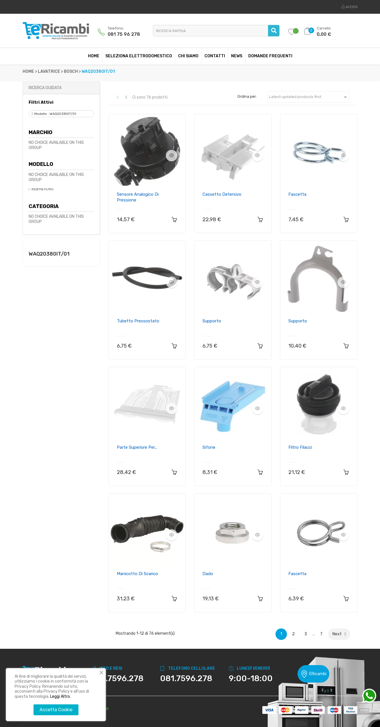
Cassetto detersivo (221, 194)
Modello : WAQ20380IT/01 (55, 114)
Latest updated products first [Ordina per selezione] (309, 97)
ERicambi (313, 674)
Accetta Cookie (56, 709)
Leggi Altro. (60, 696)
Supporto (211, 321)
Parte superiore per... (137, 447)
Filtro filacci (300, 447)
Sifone (208, 447)
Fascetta (297, 194)
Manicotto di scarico (137, 573)
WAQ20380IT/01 (49, 254)
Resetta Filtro (42, 189)
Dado (207, 573)
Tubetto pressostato (138, 321)
